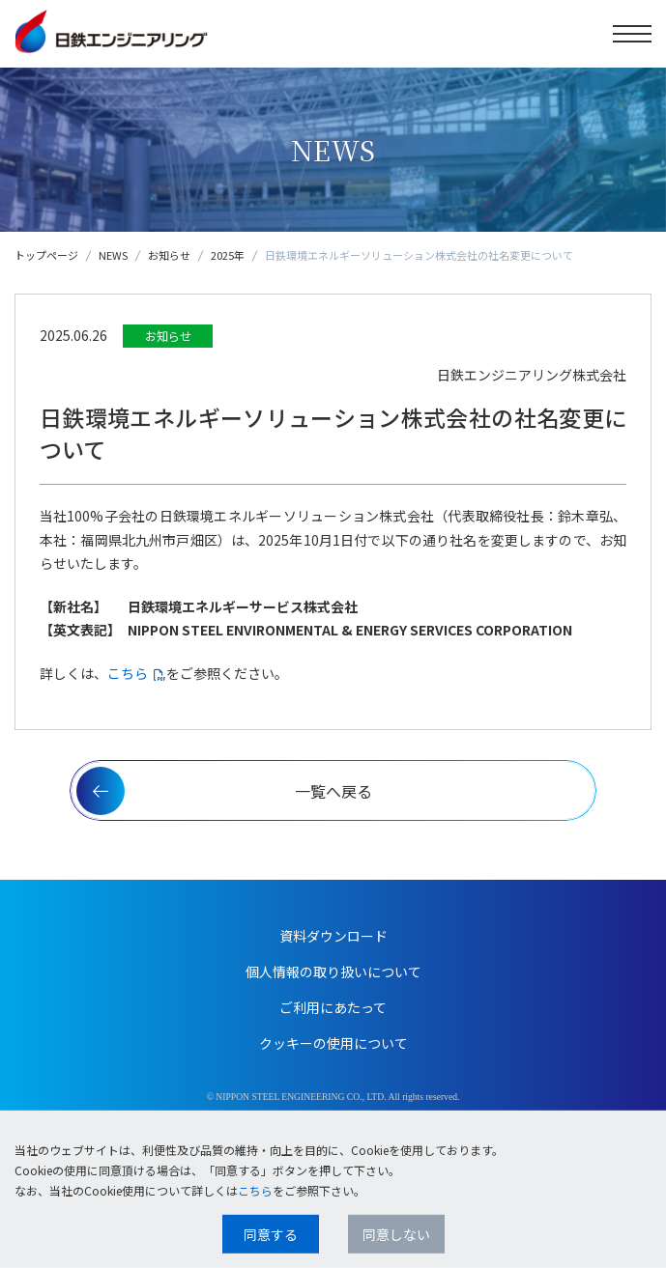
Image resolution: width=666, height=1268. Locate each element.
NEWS (113, 255)
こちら (127, 673)
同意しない (396, 1234)
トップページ (46, 255)
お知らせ (169, 255)
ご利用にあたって (333, 1007)
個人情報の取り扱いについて (333, 971)
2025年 (228, 255)
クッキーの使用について (333, 1043)
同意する (271, 1234)
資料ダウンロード (333, 935)
